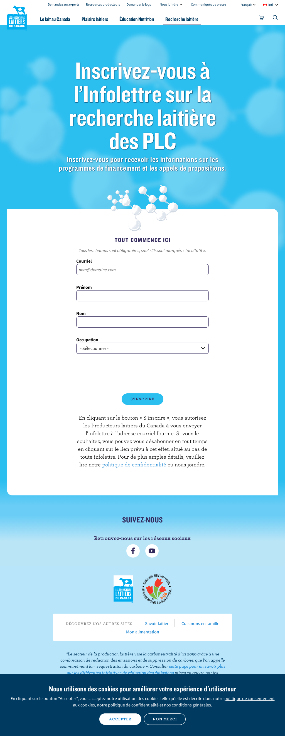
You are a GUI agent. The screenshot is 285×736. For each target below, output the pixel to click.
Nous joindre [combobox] (169, 4)
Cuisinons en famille (200, 623)
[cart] (261, 18)
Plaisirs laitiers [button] (95, 19)
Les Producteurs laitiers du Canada (17, 17)
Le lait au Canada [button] (55, 19)
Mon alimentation (142, 632)
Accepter (120, 719)
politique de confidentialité (134, 464)
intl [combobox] (270, 5)
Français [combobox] (246, 5)
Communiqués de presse (208, 4)
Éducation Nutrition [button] (136, 19)
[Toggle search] (275, 18)
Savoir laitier (157, 623)
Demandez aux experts (63, 4)
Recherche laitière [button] (181, 19)
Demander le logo (139, 4)
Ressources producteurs (103, 4)
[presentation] (142, 373)
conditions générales (191, 705)
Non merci (165, 719)
